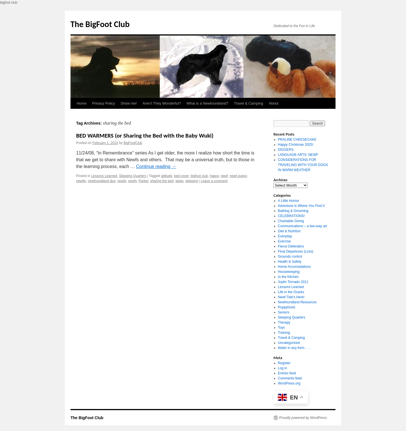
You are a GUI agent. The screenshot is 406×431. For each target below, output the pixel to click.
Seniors (284, 312)
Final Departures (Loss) (295, 251)
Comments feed (290, 378)
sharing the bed (162, 181)
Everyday (285, 236)
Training (284, 333)
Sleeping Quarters (132, 176)
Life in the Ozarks (291, 292)
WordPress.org (289, 383)
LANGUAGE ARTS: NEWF (298, 155)
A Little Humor (288, 201)
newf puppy (238, 176)
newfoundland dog (101, 181)
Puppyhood (286, 307)
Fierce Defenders (291, 246)
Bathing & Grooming (293, 211)
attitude (166, 176)
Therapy (284, 322)
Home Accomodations (294, 267)
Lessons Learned (104, 176)
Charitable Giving (291, 221)
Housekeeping (289, 272)
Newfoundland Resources (297, 302)
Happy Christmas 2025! (295, 145)
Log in (282, 368)
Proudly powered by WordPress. (303, 418)
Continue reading (156, 166)
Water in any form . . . (294, 348)
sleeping (191, 181)
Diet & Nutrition (289, 231)
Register (284, 363)
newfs (121, 181)
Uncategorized (289, 343)
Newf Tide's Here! (291, 297)
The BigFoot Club (100, 24)
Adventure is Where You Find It (301, 206)
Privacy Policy (103, 103)
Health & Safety (289, 262)
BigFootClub (132, 143)
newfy (132, 181)
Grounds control (290, 256)
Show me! (129, 103)
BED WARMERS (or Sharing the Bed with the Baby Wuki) (144, 135)
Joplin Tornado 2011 (293, 282)
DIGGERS (286, 150)
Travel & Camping (248, 103)
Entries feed (287, 373)
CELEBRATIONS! (291, 216)
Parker (143, 181)
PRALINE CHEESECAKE (297, 140)
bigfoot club (199, 176)
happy (214, 176)
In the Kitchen (288, 277)
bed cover (181, 176)
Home (82, 103)
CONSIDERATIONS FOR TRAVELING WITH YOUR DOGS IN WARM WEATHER (303, 165)
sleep (179, 181)
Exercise (284, 241)
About (273, 103)
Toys (281, 328)
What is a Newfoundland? (207, 103)
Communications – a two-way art (302, 226)
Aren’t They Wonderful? (161, 103)
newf (224, 176)
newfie (81, 181)
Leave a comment (214, 181)
